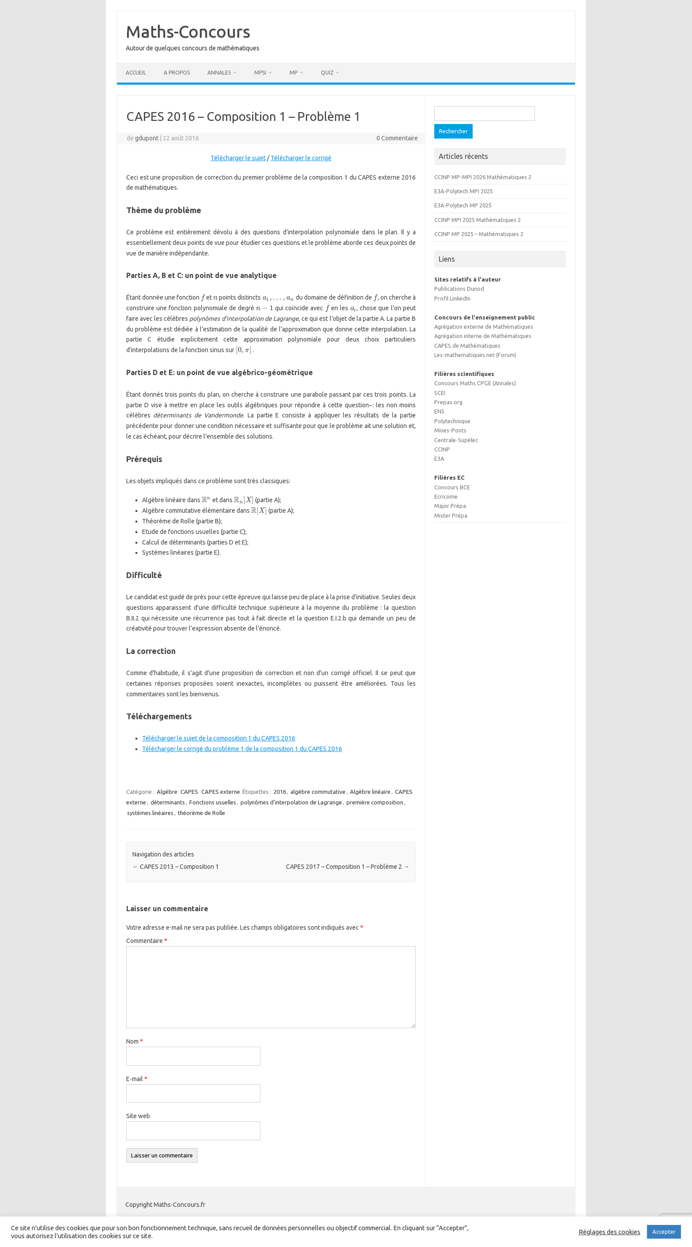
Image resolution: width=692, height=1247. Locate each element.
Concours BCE (452, 487)
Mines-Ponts (450, 430)
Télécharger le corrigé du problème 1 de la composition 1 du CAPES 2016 (242, 748)
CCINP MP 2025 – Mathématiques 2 (478, 234)
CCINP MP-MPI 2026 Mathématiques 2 (482, 177)
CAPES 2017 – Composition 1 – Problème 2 (348, 866)
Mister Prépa (450, 515)
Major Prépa (450, 506)
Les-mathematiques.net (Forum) (475, 355)
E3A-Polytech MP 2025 (463, 205)
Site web (138, 1115)
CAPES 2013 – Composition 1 (175, 866)
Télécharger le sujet (238, 158)
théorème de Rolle (201, 813)
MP (293, 72)
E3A (439, 458)
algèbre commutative (318, 792)
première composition (374, 802)
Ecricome (446, 496)
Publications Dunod (459, 288)
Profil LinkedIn (452, 298)
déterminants (167, 802)
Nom (134, 1041)
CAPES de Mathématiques (467, 345)
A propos (177, 72)
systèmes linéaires (150, 813)
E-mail (136, 1078)
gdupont (146, 138)
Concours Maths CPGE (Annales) (475, 383)
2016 (280, 792)
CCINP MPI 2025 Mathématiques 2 (477, 220)
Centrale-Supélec (456, 440)
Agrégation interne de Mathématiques (482, 336)
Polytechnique (452, 421)
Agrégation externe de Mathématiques (483, 326)
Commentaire (146, 940)
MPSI (260, 72)
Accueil (136, 72)
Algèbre (167, 792)
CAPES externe (220, 792)
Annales (219, 72)
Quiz (327, 72)
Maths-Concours (188, 31)
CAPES (189, 792)
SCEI (439, 393)
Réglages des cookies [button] (609, 1232)
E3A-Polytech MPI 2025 (463, 191)
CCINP (442, 449)
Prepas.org (448, 402)
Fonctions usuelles (212, 802)
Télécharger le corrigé (301, 158)
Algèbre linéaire (370, 792)
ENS (439, 411)
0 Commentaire (397, 138)
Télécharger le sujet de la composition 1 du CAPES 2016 (218, 738)
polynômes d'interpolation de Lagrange (291, 802)
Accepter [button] (664, 1231)
